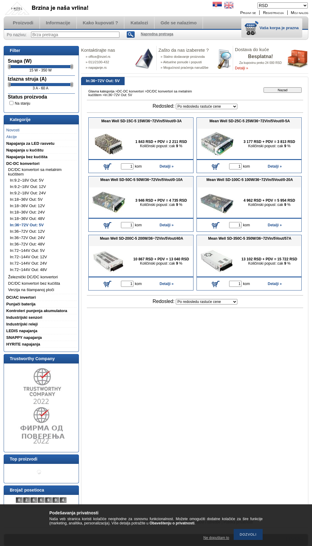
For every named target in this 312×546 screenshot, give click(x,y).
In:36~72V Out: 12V (27, 231)
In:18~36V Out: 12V (27, 205)
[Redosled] (206, 106)
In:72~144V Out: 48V (28, 269)
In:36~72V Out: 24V (27, 237)
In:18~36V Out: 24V (27, 212)
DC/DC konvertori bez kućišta (34, 283)
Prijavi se (248, 12)
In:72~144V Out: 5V (27, 250)
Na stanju (22, 103)
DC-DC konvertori (130, 91)
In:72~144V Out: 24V (28, 263)
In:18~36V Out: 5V (26, 199)
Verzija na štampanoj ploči (31, 289)
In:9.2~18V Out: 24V (28, 193)
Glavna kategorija (101, 91)
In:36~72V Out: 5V (27, 225)
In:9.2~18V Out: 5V (27, 180)
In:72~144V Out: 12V (28, 257)
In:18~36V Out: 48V (27, 218)
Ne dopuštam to (216, 538)
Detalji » (241, 68)
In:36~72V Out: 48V (27, 244)
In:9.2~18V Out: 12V (28, 186)
